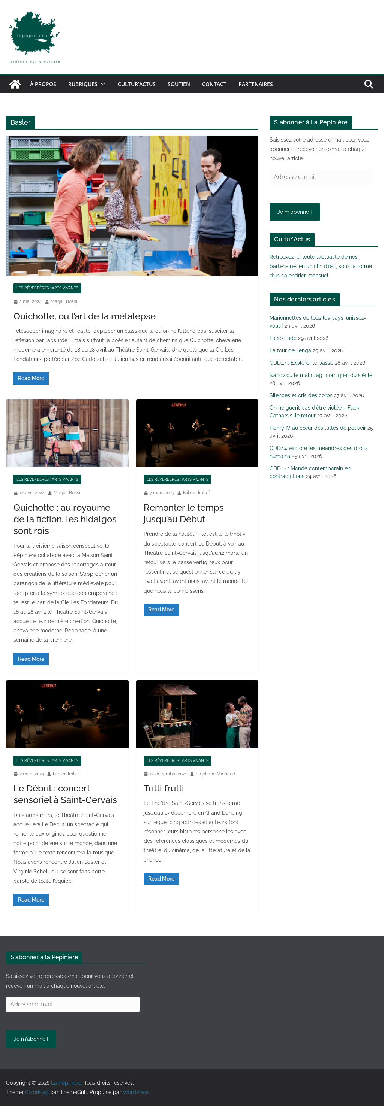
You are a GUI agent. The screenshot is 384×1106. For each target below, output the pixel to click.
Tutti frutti (164, 788)
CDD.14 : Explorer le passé (301, 363)
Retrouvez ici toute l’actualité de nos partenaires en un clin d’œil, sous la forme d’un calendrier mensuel (321, 266)
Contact (214, 84)
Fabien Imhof (196, 492)
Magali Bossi (64, 301)
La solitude (283, 338)
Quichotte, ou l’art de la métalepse (85, 316)
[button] (102, 84)
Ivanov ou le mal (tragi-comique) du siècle (321, 375)
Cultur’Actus (137, 84)
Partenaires (255, 84)
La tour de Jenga (290, 350)
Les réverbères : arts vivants (47, 288)
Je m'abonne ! (295, 212)
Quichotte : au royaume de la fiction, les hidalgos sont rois (65, 519)
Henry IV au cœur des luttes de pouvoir (318, 428)
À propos (43, 84)
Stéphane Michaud (215, 774)
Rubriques (83, 84)
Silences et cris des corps (301, 395)
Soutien (179, 84)
